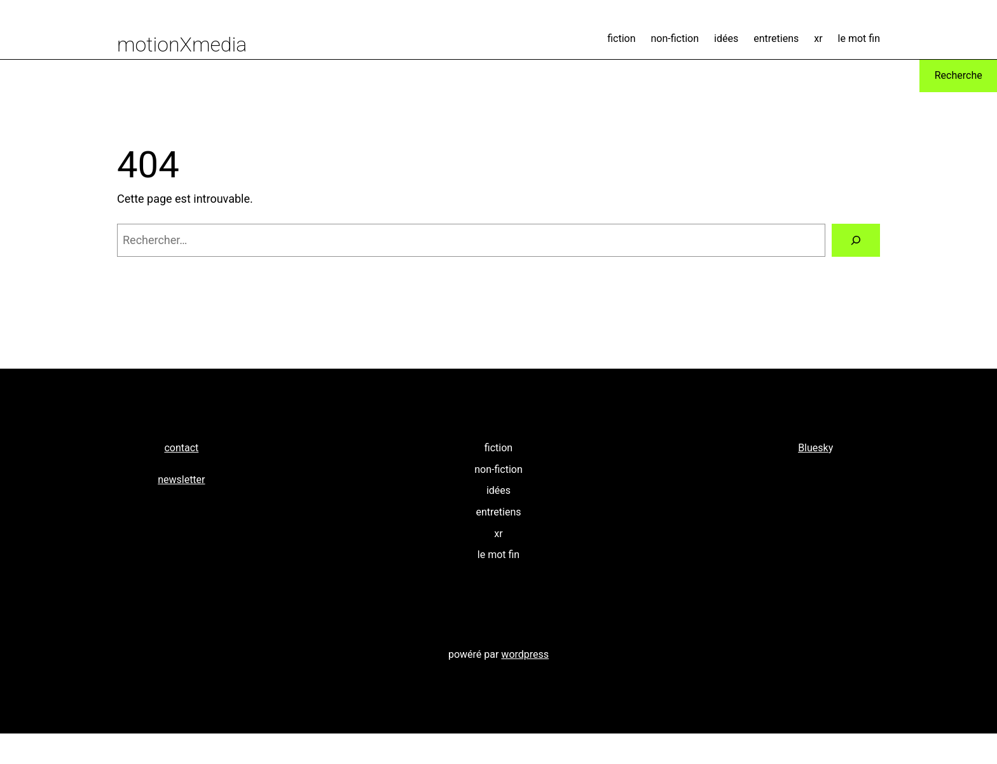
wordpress (525, 654)
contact (181, 448)
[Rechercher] (856, 240)
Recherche (958, 75)
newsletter (181, 480)
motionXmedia (182, 44)
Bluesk (813, 448)
